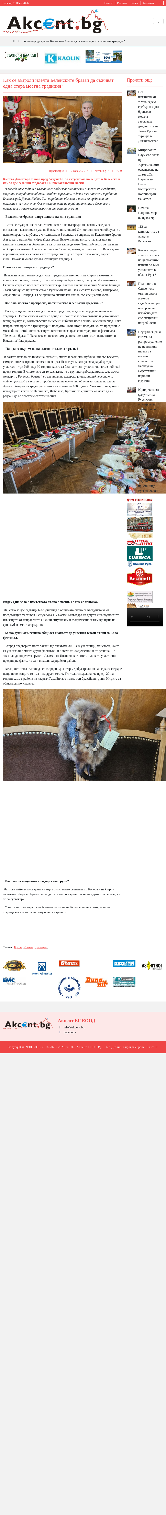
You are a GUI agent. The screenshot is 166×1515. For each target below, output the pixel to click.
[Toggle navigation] (158, 21)
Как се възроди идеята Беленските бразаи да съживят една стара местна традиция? (73, 41)
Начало (108, 3)
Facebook (67, 1032)
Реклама (122, 3)
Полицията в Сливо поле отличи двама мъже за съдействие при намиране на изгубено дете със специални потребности (149, 303)
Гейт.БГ (152, 1047)
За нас (135, 3)
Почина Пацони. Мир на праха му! (147, 212)
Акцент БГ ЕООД (89, 1047)
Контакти (148, 3)
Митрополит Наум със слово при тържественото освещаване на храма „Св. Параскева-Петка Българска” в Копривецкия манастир (148, 174)
